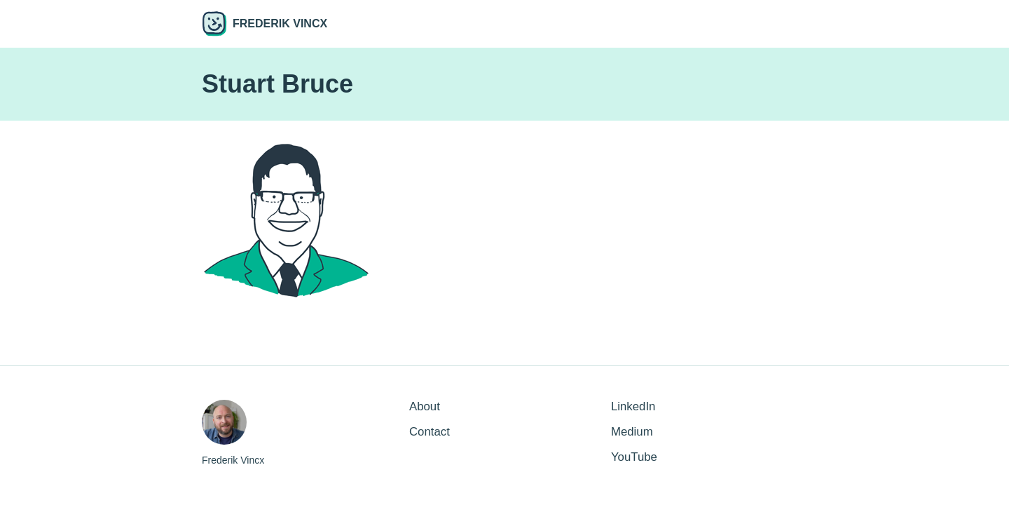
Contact (429, 431)
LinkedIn (633, 406)
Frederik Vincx (264, 23)
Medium (632, 431)
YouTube (634, 457)
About (424, 406)
